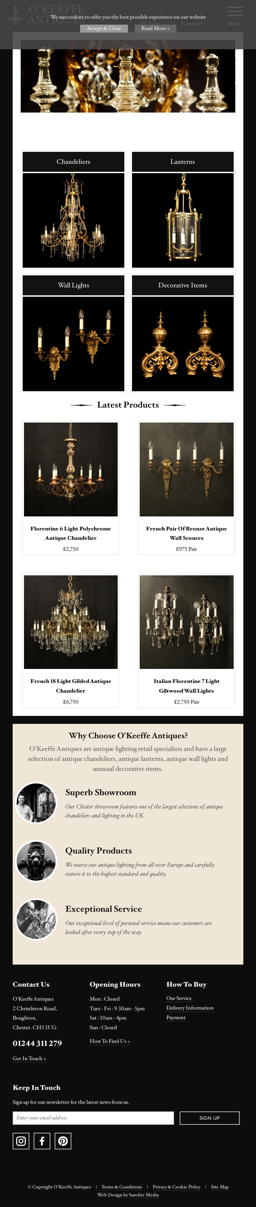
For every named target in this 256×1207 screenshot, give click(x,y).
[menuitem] (204, 999)
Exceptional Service (103, 909)
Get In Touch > (29, 1058)
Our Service (179, 998)
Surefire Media (144, 1195)
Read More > (155, 28)
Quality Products (98, 850)
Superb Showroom (100, 792)
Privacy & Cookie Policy (176, 1187)
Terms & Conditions (121, 1187)
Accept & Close (104, 28)
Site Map (220, 1187)
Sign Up (209, 1118)
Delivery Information (190, 1008)
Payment (176, 1017)
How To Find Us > (110, 1041)
